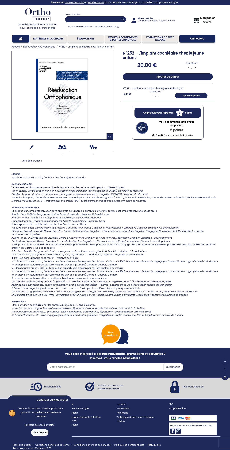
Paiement (122, 412)
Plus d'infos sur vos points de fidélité (172, 135)
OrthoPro (197, 38)
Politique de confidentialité (40, 424)
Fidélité (121, 421)
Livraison (121, 404)
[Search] (91, 19)
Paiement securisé (193, 386)
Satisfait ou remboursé (110, 387)
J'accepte (39, 432)
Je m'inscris (173, 367)
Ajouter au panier (168, 77)
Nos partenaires (177, 408)
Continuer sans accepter (52, 400)
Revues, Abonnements (77, 417)
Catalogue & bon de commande (135, 417)
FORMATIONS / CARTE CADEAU (160, 39)
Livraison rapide (52, 386)
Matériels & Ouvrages (48, 38)
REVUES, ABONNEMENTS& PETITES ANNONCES (123, 39)
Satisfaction (123, 408)
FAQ (171, 404)
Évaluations (85, 38)
